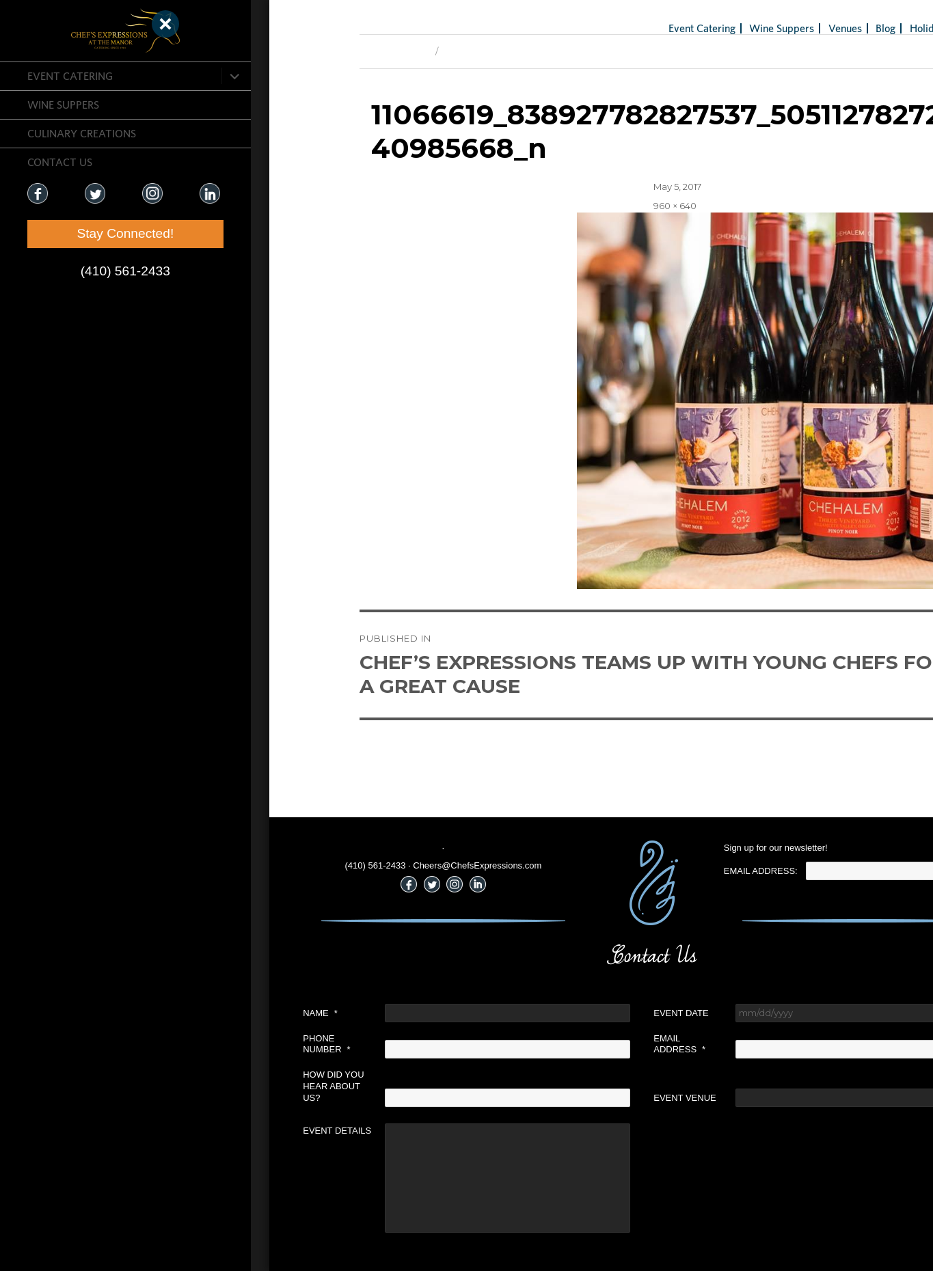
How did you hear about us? (228, 1086)
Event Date (576, 1013)
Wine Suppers (63, 104)
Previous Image (288, 51)
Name (215, 1013)
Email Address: (655, 871)
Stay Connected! (82, 233)
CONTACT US (59, 162)
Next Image (364, 51)
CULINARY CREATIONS (81, 133)
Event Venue (580, 1098)
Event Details (232, 1130)
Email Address (575, 1044)
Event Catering (70, 76)
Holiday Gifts (834, 28)
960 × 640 (569, 205)
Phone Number (221, 1044)
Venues (740, 28)
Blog (781, 28)
